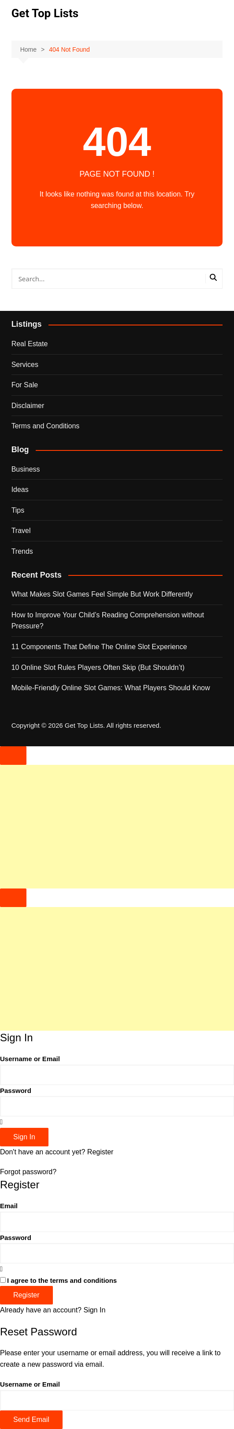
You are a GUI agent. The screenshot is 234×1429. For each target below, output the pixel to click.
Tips (18, 510)
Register (100, 1152)
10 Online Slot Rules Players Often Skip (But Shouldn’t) (98, 667)
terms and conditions (83, 1280)
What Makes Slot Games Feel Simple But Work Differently (102, 594)
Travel (21, 530)
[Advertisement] (117, 826)
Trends (22, 551)
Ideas (20, 489)
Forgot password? (28, 1172)
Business (25, 469)
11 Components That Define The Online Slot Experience (99, 646)
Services (24, 364)
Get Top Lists (44, 13)
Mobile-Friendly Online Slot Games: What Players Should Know (110, 688)
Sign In (94, 1310)
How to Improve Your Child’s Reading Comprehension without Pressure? (107, 620)
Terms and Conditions (45, 426)
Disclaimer (28, 405)
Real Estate (29, 344)
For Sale (24, 385)
